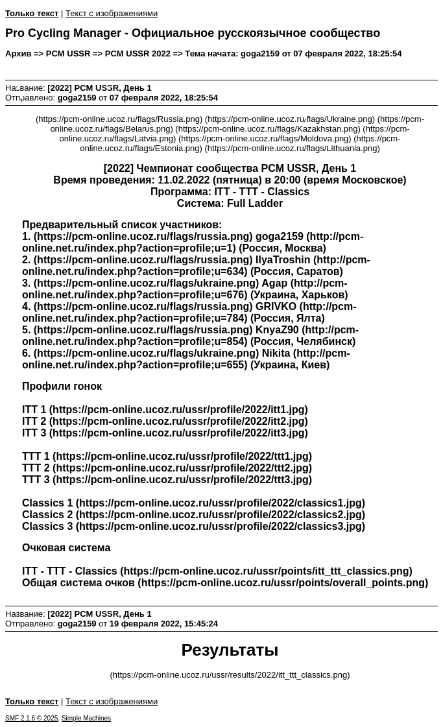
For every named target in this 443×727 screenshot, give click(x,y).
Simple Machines (86, 718)
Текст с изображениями (112, 13)
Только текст (31, 13)
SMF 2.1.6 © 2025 (31, 718)
